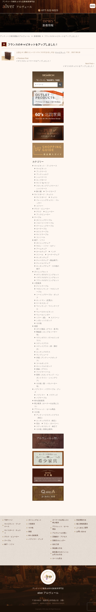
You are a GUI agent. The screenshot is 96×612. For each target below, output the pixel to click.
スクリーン (55, 318)
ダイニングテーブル (44, 220)
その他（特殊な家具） (45, 429)
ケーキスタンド (42, 303)
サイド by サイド (43, 183)
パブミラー (40, 395)
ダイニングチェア (43, 243)
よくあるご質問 (82, 528)
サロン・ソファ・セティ (46, 246)
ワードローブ (50, 191)
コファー (39, 206)
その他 (39, 323)
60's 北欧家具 (33, 535)
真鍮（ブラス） (42, 369)
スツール (39, 255)
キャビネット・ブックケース (45, 166)
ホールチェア (41, 252)
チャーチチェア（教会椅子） (47, 260)
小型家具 (37, 283)
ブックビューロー (43, 214)
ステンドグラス (42, 343)
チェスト (54, 197)
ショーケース (41, 177)
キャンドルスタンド (44, 366)
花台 (38, 423)
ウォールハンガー (43, 315)
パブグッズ (53, 395)
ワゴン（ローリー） (51, 423)
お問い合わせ (81, 531)
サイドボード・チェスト (44, 194)
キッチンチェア (42, 257)
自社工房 (55, 544)
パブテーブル (41, 398)
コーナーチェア (53, 255)
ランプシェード (42, 355)
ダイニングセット (41, 272)
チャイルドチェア (43, 263)
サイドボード (41, 197)
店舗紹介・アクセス (59, 537)
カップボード (41, 180)
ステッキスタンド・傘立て (46, 426)
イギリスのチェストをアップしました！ (78, 66)
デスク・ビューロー (42, 209)
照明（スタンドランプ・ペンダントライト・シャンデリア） (47, 377)
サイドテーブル (42, 234)
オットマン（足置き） (45, 300)
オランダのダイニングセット (47, 275)
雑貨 (36, 326)
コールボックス (42, 363)
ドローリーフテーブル (45, 223)
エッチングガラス (43, 352)
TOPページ (8, 520)
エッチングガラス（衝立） (46, 421)
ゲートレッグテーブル (45, 226)
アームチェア (41, 249)
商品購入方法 (57, 548)
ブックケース (41, 171)
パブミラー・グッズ (35, 539)
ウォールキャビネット (45, 312)
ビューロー (49, 212)
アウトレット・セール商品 (44, 409)
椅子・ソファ (39, 240)
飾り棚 (39, 191)
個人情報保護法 (82, 524)
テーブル (37, 217)
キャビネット (60, 52)
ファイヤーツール (43, 372)
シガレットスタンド (44, 320)
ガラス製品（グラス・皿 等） (48, 329)
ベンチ (53, 252)
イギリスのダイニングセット (47, 277)
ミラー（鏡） (41, 318)
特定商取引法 (81, 520)
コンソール (40, 237)
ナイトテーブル (42, 286)
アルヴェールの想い (59, 533)
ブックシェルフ (42, 174)
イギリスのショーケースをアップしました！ (33, 61)
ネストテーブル (42, 232)
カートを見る (57, 558)
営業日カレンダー (58, 540)
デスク (39, 212)
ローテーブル (41, 229)
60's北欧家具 (39, 401)
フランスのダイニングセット (47, 280)
